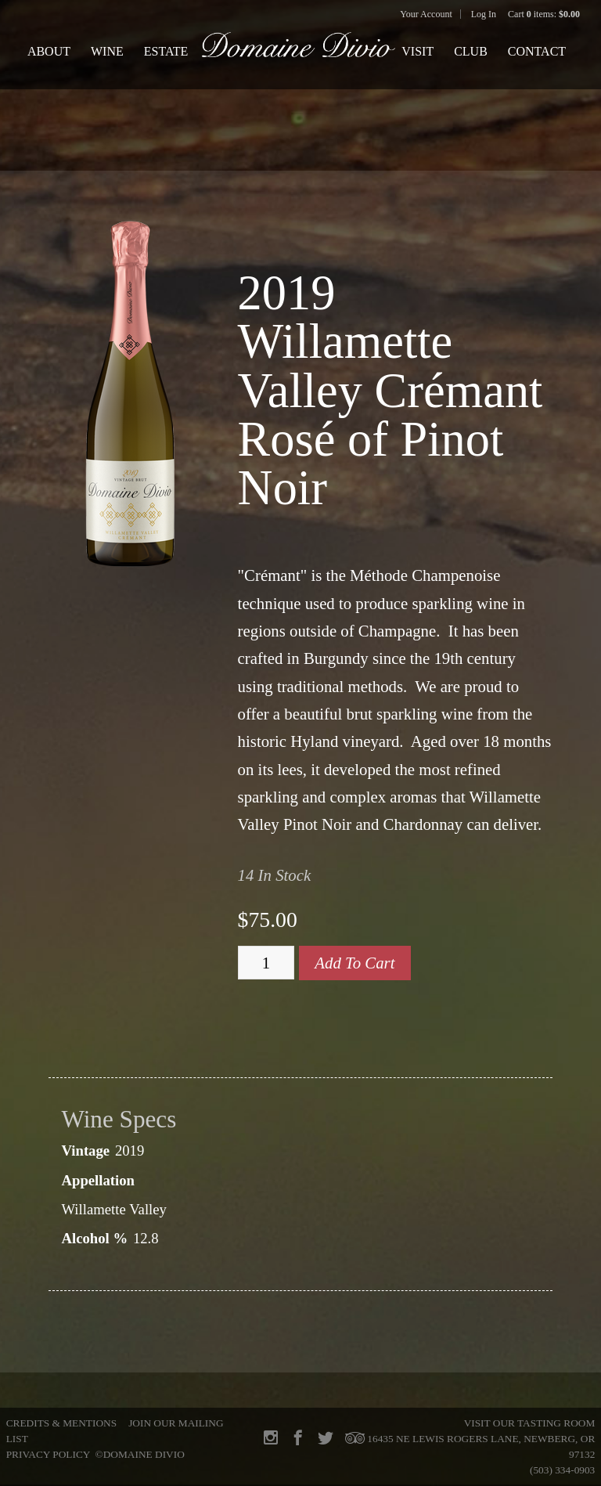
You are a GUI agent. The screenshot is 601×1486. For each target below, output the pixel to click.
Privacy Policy (48, 1454)
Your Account (426, 14)
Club (471, 51)
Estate (166, 51)
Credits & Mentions (61, 1423)
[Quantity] (266, 963)
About (48, 51)
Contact (537, 51)
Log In (483, 14)
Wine (107, 51)
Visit (417, 51)
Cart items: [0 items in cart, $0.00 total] (544, 14)
